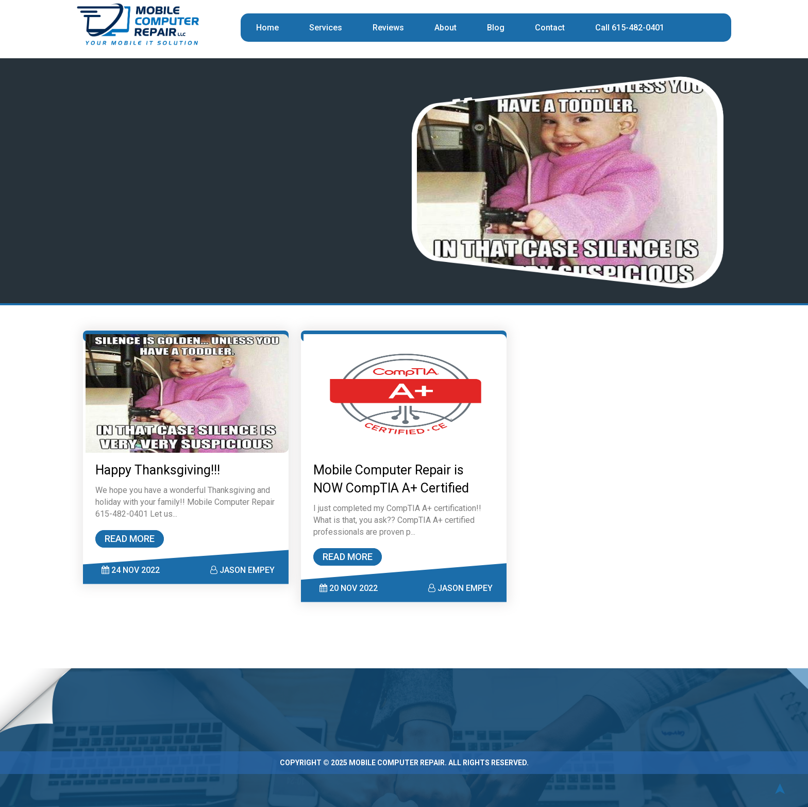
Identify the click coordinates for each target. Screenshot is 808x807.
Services (325, 27)
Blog (495, 27)
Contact (550, 27)
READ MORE (131, 536)
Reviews (388, 27)
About (445, 27)
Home (267, 27)
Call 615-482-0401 (629, 27)
